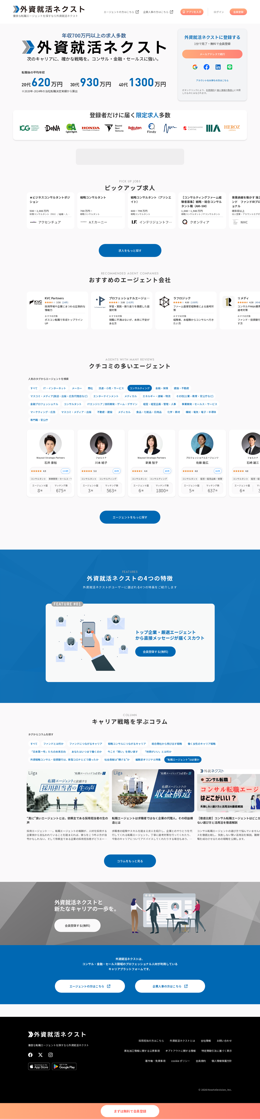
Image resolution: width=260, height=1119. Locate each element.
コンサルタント (73, 404)
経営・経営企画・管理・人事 (159, 404)
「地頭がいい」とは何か (158, 751)
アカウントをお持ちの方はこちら (212, 80)
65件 (167, 470)
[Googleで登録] (195, 67)
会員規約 (201, 1061)
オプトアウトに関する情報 (180, 1051)
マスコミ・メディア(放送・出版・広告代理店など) (59, 396)
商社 (90, 388)
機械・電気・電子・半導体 (201, 412)
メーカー (77, 388)
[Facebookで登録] (206, 67)
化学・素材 (173, 412)
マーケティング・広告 (42, 412)
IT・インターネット (54, 388)
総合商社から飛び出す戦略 (167, 743)
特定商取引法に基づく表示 (217, 1051)
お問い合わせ (224, 1040)
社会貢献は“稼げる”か (117, 759)
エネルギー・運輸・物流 (156, 396)
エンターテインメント (106, 396)
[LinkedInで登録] (218, 67)
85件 (116, 470)
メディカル (130, 396)
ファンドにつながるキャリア (85, 743)
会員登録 (238, 12)
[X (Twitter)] (40, 1055)
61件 (217, 470)
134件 (65, 470)
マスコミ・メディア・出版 (76, 412)
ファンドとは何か (53, 743)
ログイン (219, 12)
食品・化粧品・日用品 (149, 412)
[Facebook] (30, 1055)
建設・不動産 (181, 388)
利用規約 (210, 90)
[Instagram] (50, 1055)
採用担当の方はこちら (151, 1040)
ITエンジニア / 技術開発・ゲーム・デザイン (112, 404)
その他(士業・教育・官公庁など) (194, 396)
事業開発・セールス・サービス (199, 404)
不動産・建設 (104, 412)
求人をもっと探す (130, 250)
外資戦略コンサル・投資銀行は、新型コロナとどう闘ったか (64, 759)
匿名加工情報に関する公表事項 (142, 1051)
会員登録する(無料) (155, 651)
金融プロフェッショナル (44, 404)
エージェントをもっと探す (130, 517)
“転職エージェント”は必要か (182, 759)
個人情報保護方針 (222, 1061)
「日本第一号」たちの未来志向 (48, 751)
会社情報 (206, 1040)
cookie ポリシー (180, 1061)
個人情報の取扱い (225, 90)
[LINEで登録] (230, 67)
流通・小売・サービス (111, 388)
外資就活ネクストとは (182, 1040)
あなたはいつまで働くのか (87, 751)
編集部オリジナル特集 (148, 759)
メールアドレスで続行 (212, 54)
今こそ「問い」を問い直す (123, 751)
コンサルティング (140, 388)
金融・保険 (161, 388)
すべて (34, 388)
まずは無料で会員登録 (130, 1111)
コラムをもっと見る (130, 861)
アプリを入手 (192, 12)
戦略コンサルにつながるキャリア (127, 743)
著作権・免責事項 (155, 1061)
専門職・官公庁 (39, 420)
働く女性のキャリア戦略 (202, 743)
